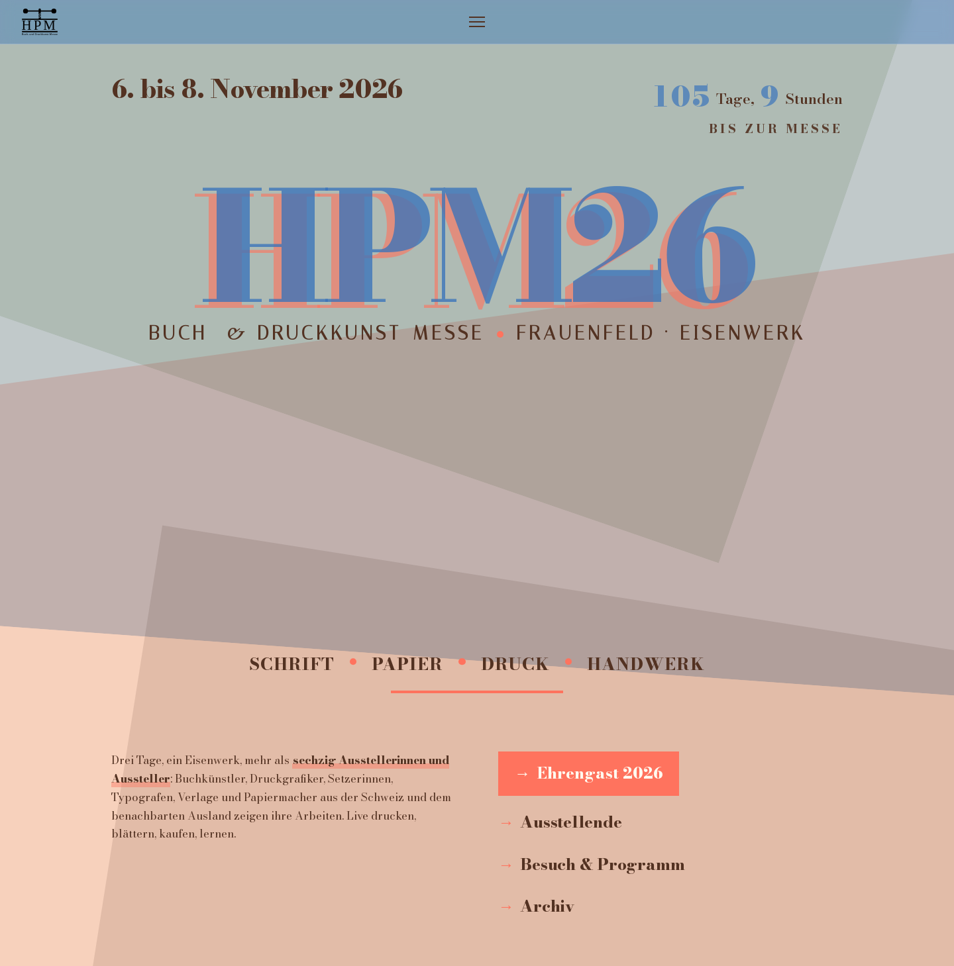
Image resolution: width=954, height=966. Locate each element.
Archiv (547, 906)
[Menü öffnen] (477, 21)
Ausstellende (570, 822)
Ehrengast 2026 (600, 773)
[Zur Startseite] (39, 22)
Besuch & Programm (602, 864)
